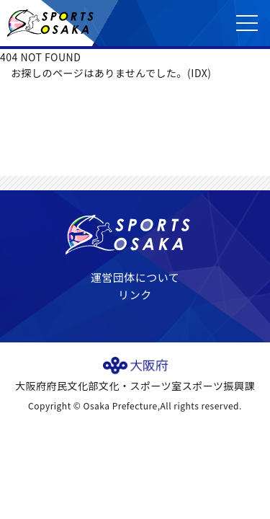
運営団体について (135, 277)
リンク (135, 294)
